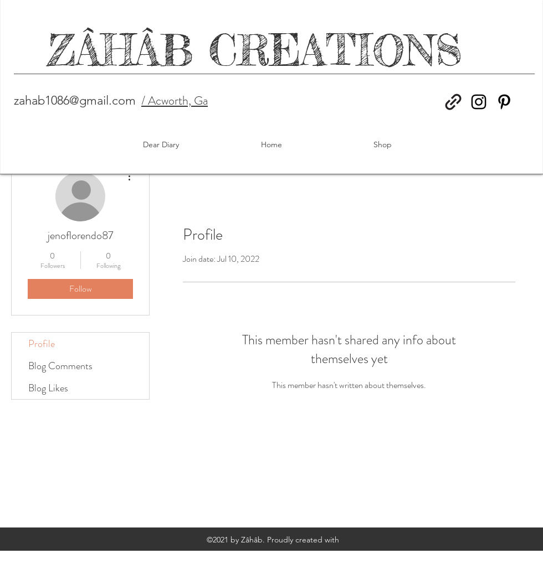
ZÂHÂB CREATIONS (255, 50)
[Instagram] (479, 102)
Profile (41, 344)
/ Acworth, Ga (174, 100)
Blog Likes (48, 388)
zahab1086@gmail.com (75, 100)
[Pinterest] (504, 102)
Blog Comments (60, 366)
